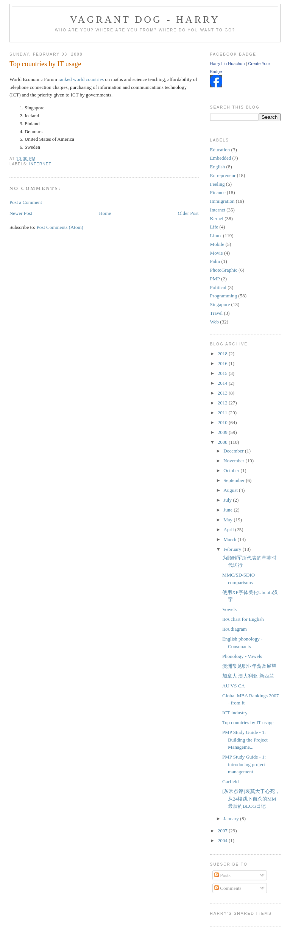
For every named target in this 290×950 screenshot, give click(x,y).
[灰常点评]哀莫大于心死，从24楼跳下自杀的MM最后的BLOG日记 (251, 798)
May (228, 519)
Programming (223, 296)
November (234, 460)
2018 (223, 353)
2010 (223, 422)
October (231, 470)
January (231, 818)
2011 (223, 412)
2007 (223, 830)
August (231, 490)
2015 (223, 373)
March (230, 539)
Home (105, 213)
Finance (218, 192)
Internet (40, 164)
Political (218, 287)
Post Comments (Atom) (59, 227)
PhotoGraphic (223, 270)
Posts (222, 875)
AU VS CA (233, 686)
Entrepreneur (223, 175)
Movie (216, 253)
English (217, 166)
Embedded (220, 158)
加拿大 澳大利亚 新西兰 (248, 676)
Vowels (229, 609)
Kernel (216, 218)
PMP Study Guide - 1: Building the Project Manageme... (245, 739)
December (234, 451)
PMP (215, 278)
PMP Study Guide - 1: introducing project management (244, 764)
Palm (215, 261)
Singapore (220, 304)
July (228, 500)
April (229, 529)
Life (214, 227)
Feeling (217, 184)
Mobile (217, 244)
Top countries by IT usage (45, 64)
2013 (223, 393)
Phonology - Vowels (242, 656)
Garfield (230, 781)
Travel (216, 313)
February (232, 549)
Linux (216, 235)
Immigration (222, 201)
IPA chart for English (243, 619)
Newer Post (20, 213)
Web (214, 322)
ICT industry (235, 712)
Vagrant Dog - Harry (145, 19)
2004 (223, 840)
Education (220, 149)
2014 (223, 383)
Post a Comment (25, 202)
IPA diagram (234, 629)
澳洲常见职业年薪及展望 (249, 666)
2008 (223, 442)
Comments (228, 888)
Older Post (188, 213)
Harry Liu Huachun (227, 63)
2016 (223, 363)
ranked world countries (81, 79)
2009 (223, 432)
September (234, 480)
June (228, 510)
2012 (223, 403)
